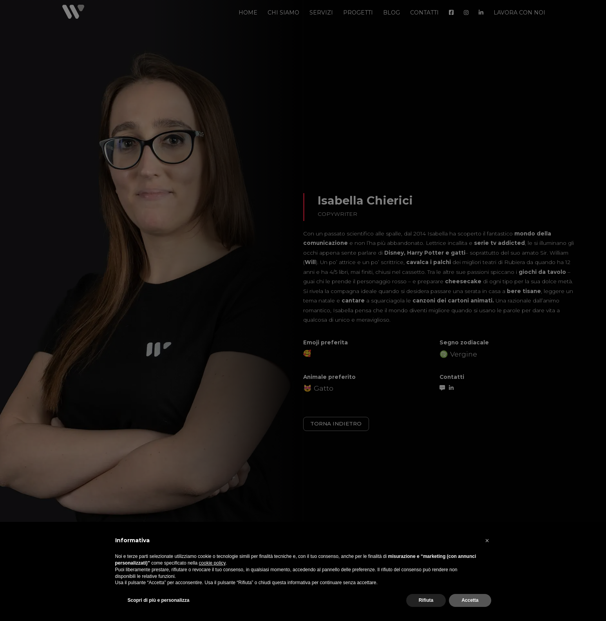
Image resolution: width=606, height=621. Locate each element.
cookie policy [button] (212, 563)
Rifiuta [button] (426, 600)
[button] (487, 540)
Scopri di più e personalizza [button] (159, 600)
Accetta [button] (469, 600)
